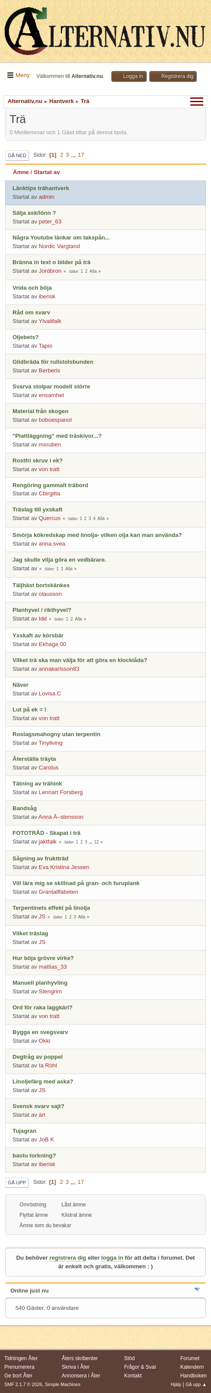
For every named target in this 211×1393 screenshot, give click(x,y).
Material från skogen (41, 411)
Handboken (193, 1376)
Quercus (49, 518)
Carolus (49, 767)
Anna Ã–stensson (60, 817)
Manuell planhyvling (40, 982)
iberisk (47, 296)
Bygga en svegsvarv (40, 1032)
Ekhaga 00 (52, 644)
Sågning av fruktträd (41, 858)
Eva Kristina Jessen (64, 867)
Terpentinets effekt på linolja (51, 908)
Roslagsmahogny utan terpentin (57, 734)
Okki (44, 1040)
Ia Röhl (48, 1065)
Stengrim (50, 991)
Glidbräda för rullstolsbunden (53, 362)
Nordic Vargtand (59, 246)
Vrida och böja (32, 287)
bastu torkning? (34, 1155)
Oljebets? (26, 337)
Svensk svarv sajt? (38, 1106)
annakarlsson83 (59, 669)
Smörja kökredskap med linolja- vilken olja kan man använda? (97, 535)
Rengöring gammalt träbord (50, 485)
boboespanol (55, 420)
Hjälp (176, 1384)
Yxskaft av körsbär (38, 635)
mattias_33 (53, 966)
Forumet (190, 1358)
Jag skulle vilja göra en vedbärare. (59, 559)
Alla (93, 271)
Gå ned (17, 155)
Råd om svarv (31, 312)
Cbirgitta (49, 493)
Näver (20, 685)
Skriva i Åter (76, 1367)
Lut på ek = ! (29, 709)
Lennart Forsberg (61, 792)
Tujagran (24, 1131)
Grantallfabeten (58, 892)
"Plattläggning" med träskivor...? (57, 436)
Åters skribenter (80, 1358)
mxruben (50, 444)
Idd (43, 618)
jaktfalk (48, 841)
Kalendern (192, 1367)
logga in (112, 1257)
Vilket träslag (30, 933)
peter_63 (50, 221)
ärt (42, 1115)
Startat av (47, 172)
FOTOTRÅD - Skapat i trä (47, 833)
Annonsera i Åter (81, 1376)
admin (46, 197)
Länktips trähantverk (41, 188)
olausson (50, 594)
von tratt (49, 469)
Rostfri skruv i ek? (38, 460)
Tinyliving (51, 743)
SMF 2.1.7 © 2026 (23, 1384)
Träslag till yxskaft (38, 509)
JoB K (46, 1139)
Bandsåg (25, 808)
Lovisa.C (50, 693)
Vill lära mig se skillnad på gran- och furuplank (76, 883)
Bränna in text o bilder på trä (52, 262)
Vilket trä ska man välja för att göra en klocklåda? (80, 660)
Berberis (49, 370)
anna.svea (52, 543)
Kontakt (133, 1376)
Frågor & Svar (140, 1367)
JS (42, 916)
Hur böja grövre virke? (43, 958)
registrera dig (68, 1257)
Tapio (46, 346)
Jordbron (50, 271)
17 (81, 155)
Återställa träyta (34, 759)
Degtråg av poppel (38, 1057)
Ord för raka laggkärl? (42, 1007)
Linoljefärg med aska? (43, 1081)
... (74, 155)
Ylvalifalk (50, 321)
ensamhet (51, 395)
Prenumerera (19, 1367)
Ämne (21, 172)
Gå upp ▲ (196, 1384)
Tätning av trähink (37, 783)
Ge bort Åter (18, 1376)
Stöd (129, 1358)
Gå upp (17, 1182)
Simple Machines (62, 1384)
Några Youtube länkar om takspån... (61, 237)
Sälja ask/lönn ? (34, 213)
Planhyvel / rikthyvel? (42, 610)
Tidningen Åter (21, 1358)
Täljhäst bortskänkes (41, 585)
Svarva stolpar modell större (51, 386)
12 (96, 842)
